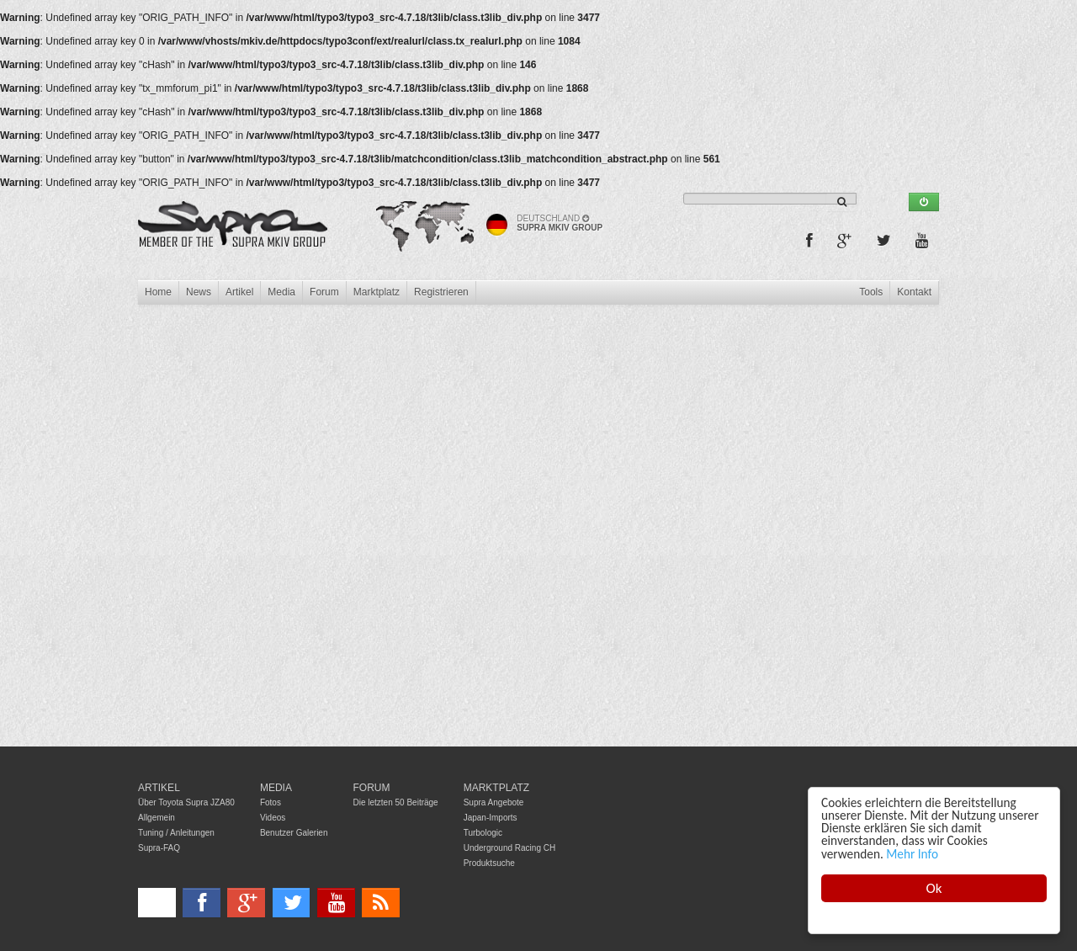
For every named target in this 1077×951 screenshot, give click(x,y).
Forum (324, 292)
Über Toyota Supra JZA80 (186, 802)
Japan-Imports (490, 817)
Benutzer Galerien (294, 832)
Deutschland (553, 218)
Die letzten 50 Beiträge (395, 802)
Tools (871, 292)
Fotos (270, 802)
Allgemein (156, 817)
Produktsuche (489, 863)
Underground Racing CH (510, 848)
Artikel (239, 292)
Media (281, 292)
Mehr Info (912, 854)
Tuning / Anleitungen (176, 832)
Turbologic (483, 832)
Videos (272, 817)
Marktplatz (376, 292)
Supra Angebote (494, 802)
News (198, 292)
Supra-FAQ (159, 848)
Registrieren (441, 292)
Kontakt (914, 292)
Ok (934, 888)
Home (158, 292)
